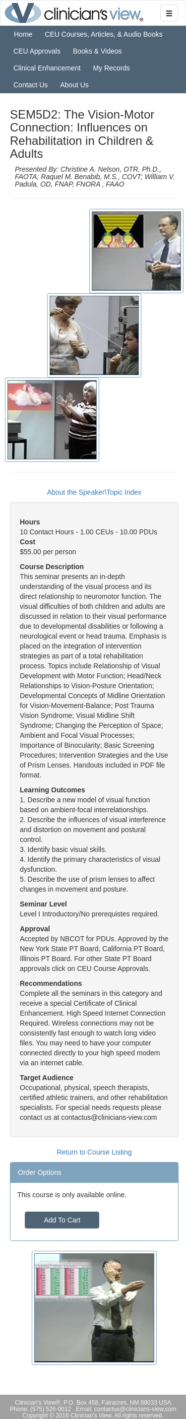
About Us (74, 85)
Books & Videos (97, 51)
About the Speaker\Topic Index (94, 492)
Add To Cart (62, 1220)
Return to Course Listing (94, 1152)
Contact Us (30, 85)
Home (23, 34)
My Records (111, 68)
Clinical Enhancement (46, 68)
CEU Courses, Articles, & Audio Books (103, 34)
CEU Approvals (37, 51)
